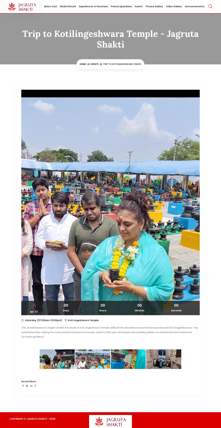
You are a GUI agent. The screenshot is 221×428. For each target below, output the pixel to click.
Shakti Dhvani (67, 6)
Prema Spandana (120, 6)
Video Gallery (173, 6)
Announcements (193, 6)
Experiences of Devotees (92, 6)
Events (138, 6)
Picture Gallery (153, 6)
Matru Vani (49, 6)
